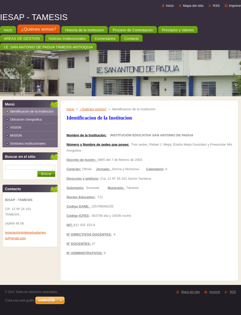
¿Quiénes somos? (93, 109)
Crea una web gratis (19, 300)
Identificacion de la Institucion (31, 111)
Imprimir (235, 6)
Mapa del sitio (193, 6)
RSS (216, 6)
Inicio (170, 6)
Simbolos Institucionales (28, 143)
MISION (16, 135)
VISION (15, 127)
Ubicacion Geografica (26, 119)
